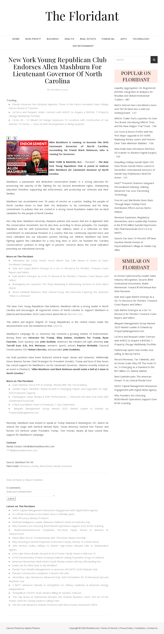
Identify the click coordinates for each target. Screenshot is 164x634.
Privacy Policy (126, 628)
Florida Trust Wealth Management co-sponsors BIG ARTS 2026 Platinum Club (55, 569)
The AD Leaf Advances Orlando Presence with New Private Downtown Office (54, 604)
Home (16, 38)
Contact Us (152, 628)
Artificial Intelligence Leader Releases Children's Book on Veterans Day (51, 522)
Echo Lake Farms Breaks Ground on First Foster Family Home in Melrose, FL (54, 553)
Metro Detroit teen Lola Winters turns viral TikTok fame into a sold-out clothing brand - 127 (135, 108)
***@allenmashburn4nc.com (21, 450)
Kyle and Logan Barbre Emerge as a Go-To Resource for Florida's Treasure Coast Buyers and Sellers (135, 300)
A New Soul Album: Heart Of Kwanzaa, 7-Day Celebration (43, 404)
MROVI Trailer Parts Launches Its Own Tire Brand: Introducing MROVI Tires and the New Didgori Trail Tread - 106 (135, 122)
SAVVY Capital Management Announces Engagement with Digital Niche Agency (55, 510)
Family (34, 466)
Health (69, 38)
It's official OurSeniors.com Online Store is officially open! (43, 514)
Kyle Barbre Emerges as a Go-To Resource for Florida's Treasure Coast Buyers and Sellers (135, 313)
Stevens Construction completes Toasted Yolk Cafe (40, 573)
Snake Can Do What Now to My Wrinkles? (34, 565)
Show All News (14, 479)
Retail (57, 466)
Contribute (140, 628)
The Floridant (82, 16)
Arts (124, 38)
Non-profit (33, 38)
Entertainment (83, 45)
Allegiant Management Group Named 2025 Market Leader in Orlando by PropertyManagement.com (134, 327)
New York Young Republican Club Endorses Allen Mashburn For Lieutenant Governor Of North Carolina (57, 70)
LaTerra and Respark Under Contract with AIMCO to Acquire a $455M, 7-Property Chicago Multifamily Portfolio (135, 340)
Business (53, 38)
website (57, 325)
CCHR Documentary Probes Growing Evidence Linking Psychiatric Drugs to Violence (58, 557)
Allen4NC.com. (75, 314)
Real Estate (88, 38)
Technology (141, 38)
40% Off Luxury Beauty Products (30, 518)
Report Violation (34, 479)
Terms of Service (109, 628)
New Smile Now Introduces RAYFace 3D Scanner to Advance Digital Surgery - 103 (135, 152)
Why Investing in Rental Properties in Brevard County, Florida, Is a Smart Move (55, 541)
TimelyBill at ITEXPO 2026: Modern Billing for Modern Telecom (46, 592)
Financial (108, 38)
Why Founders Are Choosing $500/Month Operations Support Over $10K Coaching (57, 526)
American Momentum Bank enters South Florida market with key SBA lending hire (56, 561)
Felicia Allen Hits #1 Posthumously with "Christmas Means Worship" (49, 537)
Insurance (66, 466)
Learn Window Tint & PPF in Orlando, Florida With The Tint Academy (49, 384)
